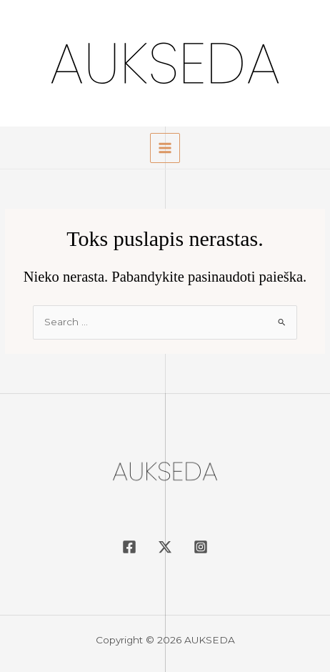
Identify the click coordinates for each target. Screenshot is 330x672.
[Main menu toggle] (165, 148)
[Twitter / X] (165, 547)
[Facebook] (129, 547)
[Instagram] (201, 547)
